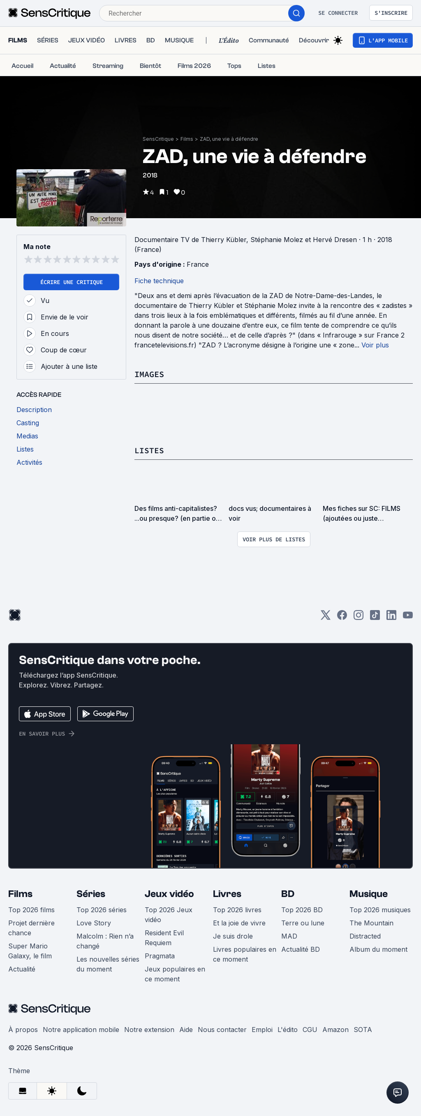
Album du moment (378, 949)
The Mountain (371, 923)
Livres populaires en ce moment (244, 954)
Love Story (93, 923)
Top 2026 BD (302, 910)
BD (287, 893)
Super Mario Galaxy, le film (30, 951)
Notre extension (149, 1029)
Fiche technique (159, 281)
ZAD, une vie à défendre (229, 139)
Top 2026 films (31, 910)
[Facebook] (342, 617)
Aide (186, 1029)
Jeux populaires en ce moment (175, 974)
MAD (289, 936)
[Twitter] (326, 617)
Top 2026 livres (237, 910)
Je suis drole (233, 936)
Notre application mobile (81, 1029)
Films (186, 139)
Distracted (365, 936)
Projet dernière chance (31, 928)
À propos (23, 1029)
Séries (90, 893)
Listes (149, 450)
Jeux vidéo (169, 893)
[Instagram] (358, 617)
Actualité (21, 969)
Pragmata (160, 956)
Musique (368, 893)
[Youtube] (408, 617)
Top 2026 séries (101, 910)
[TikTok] (375, 617)
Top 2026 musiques (380, 910)
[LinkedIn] (391, 617)
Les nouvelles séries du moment (107, 964)
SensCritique (158, 139)
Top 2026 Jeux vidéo (168, 915)
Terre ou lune (302, 923)
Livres (227, 893)
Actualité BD (300, 949)
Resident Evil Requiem (164, 938)
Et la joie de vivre (239, 923)
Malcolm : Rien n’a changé (105, 941)
